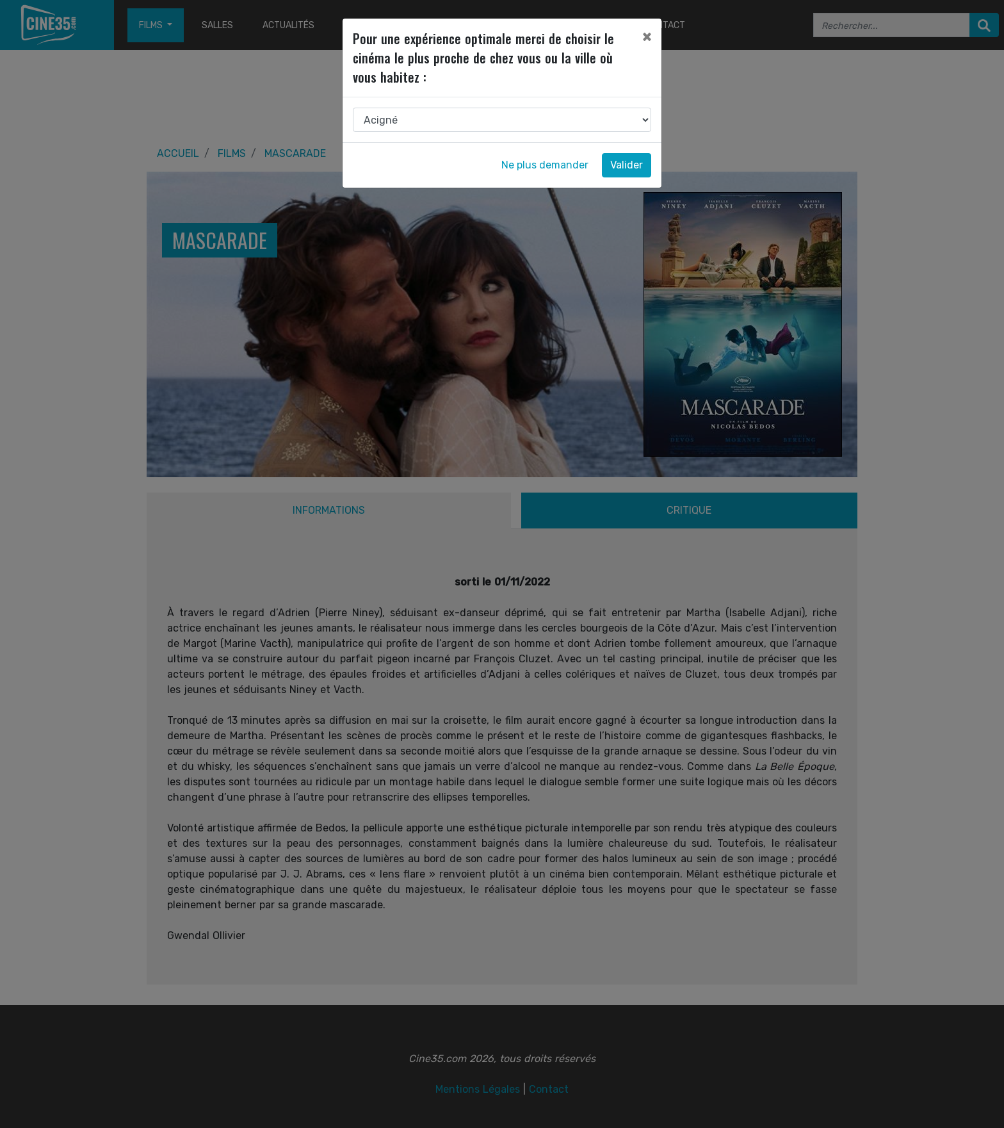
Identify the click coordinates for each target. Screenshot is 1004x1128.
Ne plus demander (544, 165)
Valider (626, 165)
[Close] (646, 36)
